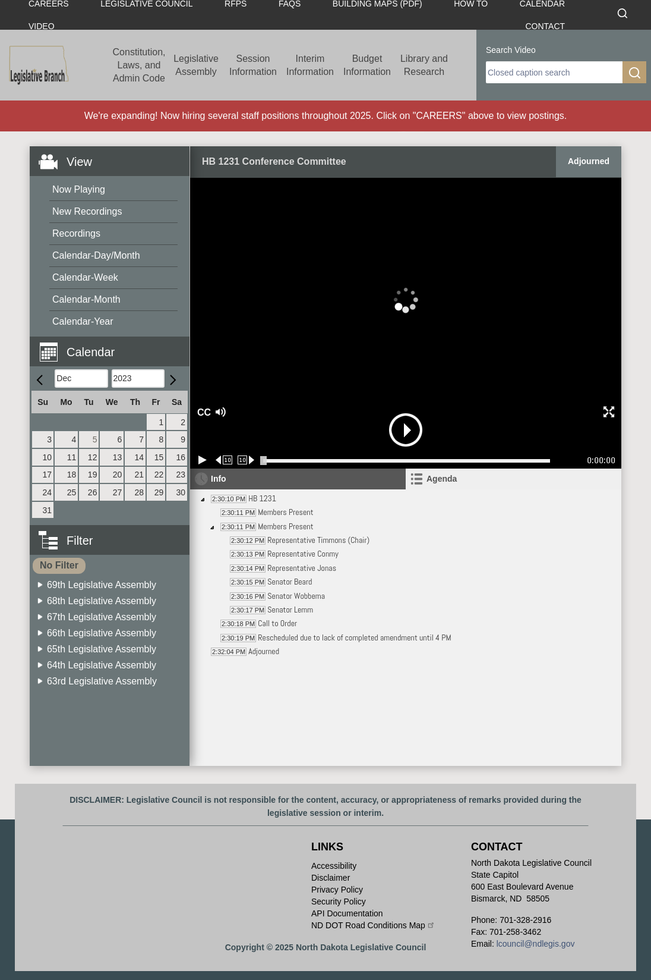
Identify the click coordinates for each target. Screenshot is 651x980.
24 (47, 492)
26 (92, 492)
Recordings (76, 233)
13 (117, 457)
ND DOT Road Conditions (373, 925)
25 (72, 492)
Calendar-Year (82, 321)
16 (180, 457)
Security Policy (338, 901)
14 (139, 457)
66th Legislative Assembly (101, 633)
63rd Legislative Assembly (102, 681)
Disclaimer (330, 877)
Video (42, 26)
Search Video (511, 50)
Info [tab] (218, 478)
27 (117, 492)
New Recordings (87, 211)
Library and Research (424, 65)
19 (92, 474)
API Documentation (347, 913)
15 (159, 457)
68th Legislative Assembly (101, 601)
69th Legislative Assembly (101, 585)
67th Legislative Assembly (101, 617)
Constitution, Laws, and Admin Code (139, 65)
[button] (114, 345)
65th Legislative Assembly (101, 649)
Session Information (253, 65)
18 (72, 474)
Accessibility (333, 866)
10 (47, 457)
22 (159, 474)
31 (47, 510)
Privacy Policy (337, 889)
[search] (554, 72)
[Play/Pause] (202, 460)
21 (139, 474)
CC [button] (202, 412)
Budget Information (367, 65)
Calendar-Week (85, 277)
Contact (545, 26)
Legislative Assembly (196, 65)
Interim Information (310, 65)
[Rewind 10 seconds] (224, 460)
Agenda (441, 478)
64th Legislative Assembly (101, 665)
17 (47, 474)
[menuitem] (113, 190)
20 (117, 474)
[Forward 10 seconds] (246, 460)
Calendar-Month (86, 299)
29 (159, 492)
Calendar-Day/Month (96, 255)
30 (180, 492)
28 (139, 492)
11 (72, 457)
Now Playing (78, 189)
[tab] (513, 479)
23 (180, 474)
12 (92, 457)
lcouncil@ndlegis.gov (536, 943)
